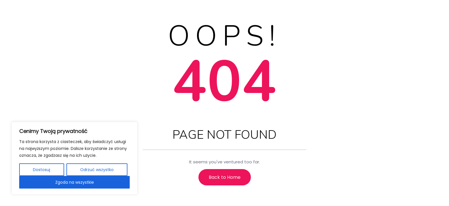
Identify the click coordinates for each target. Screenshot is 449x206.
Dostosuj (41, 170)
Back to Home (225, 177)
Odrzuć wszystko (97, 170)
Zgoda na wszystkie (74, 182)
